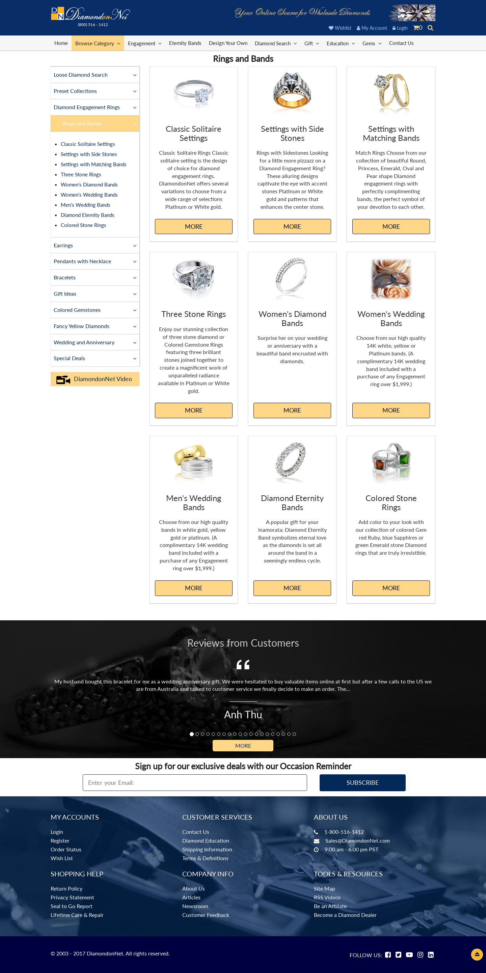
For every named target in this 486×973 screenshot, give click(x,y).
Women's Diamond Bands (89, 184)
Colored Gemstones (95, 309)
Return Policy (66, 888)
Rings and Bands (99, 123)
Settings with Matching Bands (94, 164)
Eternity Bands (185, 43)
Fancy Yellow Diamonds (95, 325)
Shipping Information (207, 849)
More (243, 745)
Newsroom (195, 906)
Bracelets (95, 277)
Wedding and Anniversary (95, 342)
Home (61, 43)
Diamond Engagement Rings (95, 106)
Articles (191, 897)
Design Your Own (228, 43)
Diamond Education (205, 840)
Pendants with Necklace (95, 260)
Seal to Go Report (71, 906)
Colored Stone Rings (83, 225)
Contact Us (401, 43)
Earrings (95, 245)
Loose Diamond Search (95, 74)
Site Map (324, 888)
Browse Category (97, 43)
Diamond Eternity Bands (87, 215)
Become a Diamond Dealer (345, 915)
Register (60, 840)
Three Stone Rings (81, 174)
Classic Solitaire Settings (88, 144)
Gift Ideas (95, 293)
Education (341, 43)
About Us (193, 888)
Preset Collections (95, 90)
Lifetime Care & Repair (77, 915)
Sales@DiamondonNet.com (357, 840)
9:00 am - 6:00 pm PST (351, 849)
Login (400, 28)
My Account (372, 28)
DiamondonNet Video (94, 379)
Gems (372, 43)
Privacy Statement (72, 897)
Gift (311, 43)
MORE (193, 226)
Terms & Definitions (205, 858)
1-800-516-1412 (344, 831)
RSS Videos (327, 897)
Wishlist (340, 28)
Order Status (66, 849)
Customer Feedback (205, 915)
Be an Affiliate (330, 906)
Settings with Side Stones (89, 154)
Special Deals (95, 357)
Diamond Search (276, 43)
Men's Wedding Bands (85, 205)
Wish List (62, 858)
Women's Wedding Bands (89, 195)
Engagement (145, 43)
